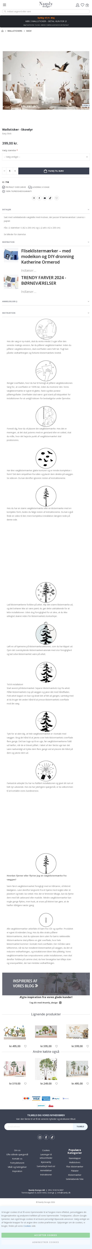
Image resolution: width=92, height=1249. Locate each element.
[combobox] (46, 11)
